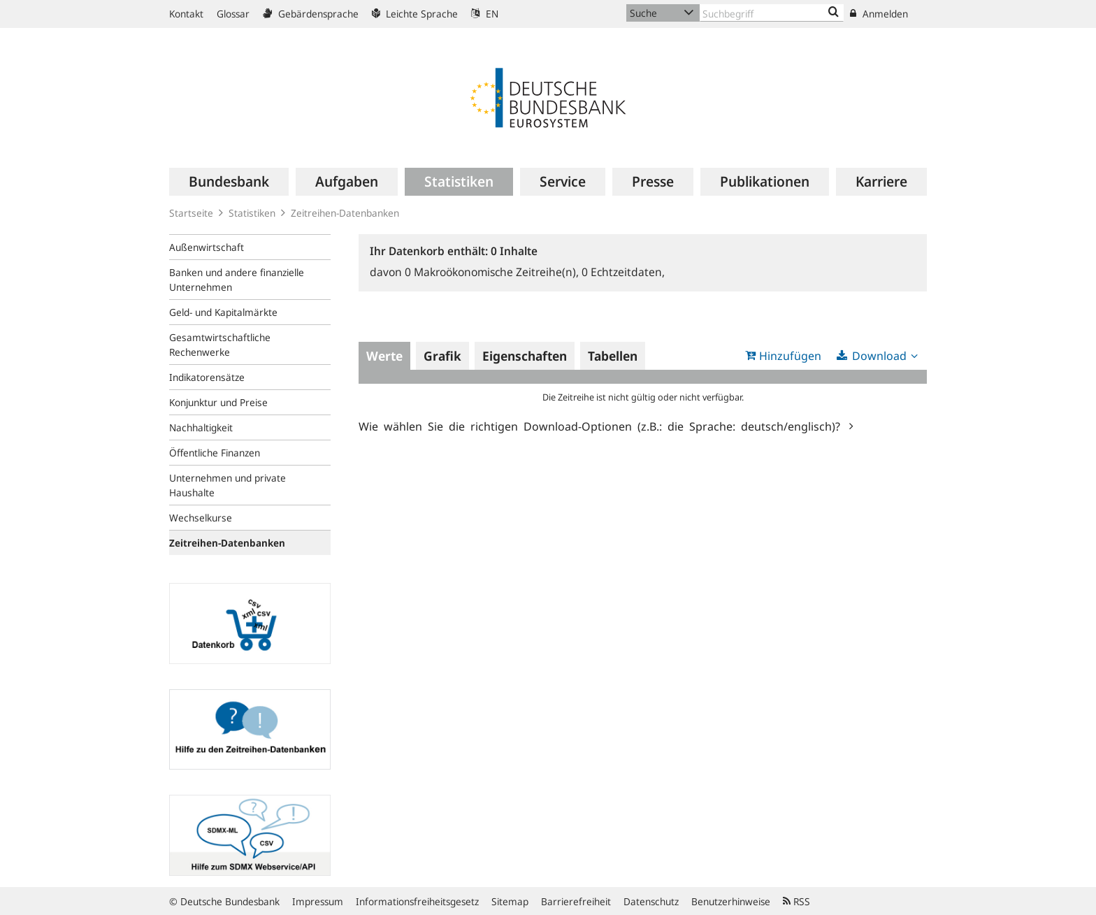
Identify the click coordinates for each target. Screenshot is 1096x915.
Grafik (442, 355)
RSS (796, 901)
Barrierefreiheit (576, 901)
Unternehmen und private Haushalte (227, 485)
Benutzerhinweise (730, 901)
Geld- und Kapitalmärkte (223, 312)
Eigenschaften (524, 355)
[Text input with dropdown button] (772, 13)
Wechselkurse (200, 517)
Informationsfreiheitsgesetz (417, 901)
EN (484, 13)
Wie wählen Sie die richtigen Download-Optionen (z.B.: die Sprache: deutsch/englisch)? (602, 425)
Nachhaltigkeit (201, 427)
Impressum (317, 901)
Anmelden (879, 13)
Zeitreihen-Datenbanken (345, 212)
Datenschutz (651, 901)
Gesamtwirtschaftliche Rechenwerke (220, 345)
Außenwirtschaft (206, 247)
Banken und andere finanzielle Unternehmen (236, 280)
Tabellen (612, 355)
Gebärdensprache (311, 13)
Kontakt (186, 13)
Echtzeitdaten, (623, 272)
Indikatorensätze (207, 377)
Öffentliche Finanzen (214, 452)
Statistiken (252, 212)
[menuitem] (229, 182)
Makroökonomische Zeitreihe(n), (493, 272)
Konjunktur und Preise (218, 402)
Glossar (233, 13)
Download (879, 356)
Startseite (191, 212)
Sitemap (509, 901)
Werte (384, 355)
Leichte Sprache (415, 13)
